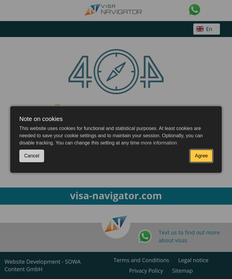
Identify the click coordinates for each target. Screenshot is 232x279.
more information (159, 142)
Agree (201, 155)
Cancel (31, 155)
